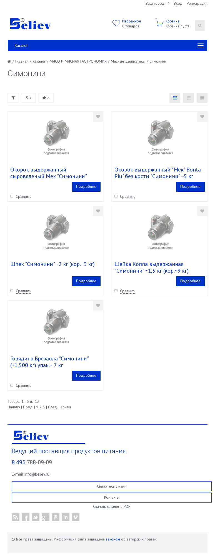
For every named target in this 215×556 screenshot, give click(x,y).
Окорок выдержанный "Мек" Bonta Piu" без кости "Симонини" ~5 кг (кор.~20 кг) (157, 176)
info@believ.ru (36, 474)
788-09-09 (32, 462)
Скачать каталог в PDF (111, 506)
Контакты (111, 497)
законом (113, 539)
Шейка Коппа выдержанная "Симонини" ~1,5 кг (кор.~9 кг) (151, 267)
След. (53, 406)
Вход (178, 3)
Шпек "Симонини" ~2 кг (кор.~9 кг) (52, 264)
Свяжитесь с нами (112, 486)
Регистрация (197, 3)
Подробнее (86, 186)
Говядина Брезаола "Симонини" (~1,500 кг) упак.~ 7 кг (49, 362)
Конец (66, 406)
